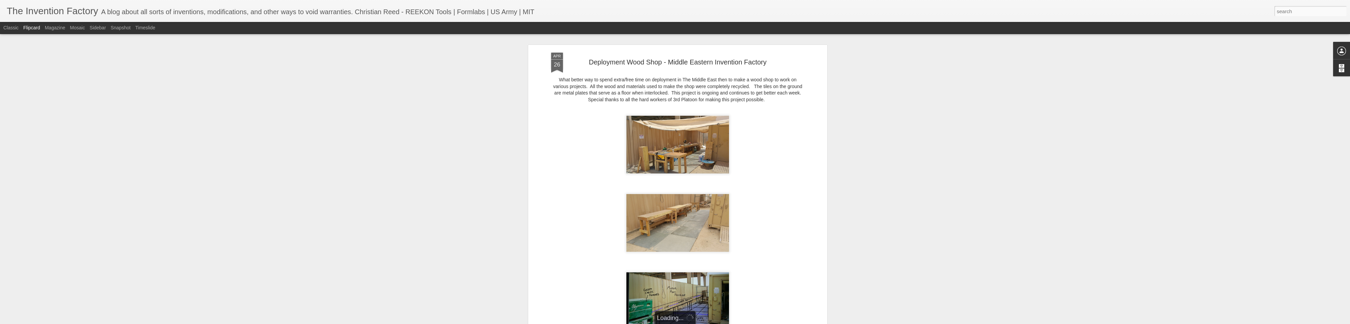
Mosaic (77, 27)
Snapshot (121, 27)
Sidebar (98, 27)
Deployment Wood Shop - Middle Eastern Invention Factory (678, 62)
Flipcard (31, 27)
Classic (11, 27)
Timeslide (145, 27)
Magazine (55, 27)
